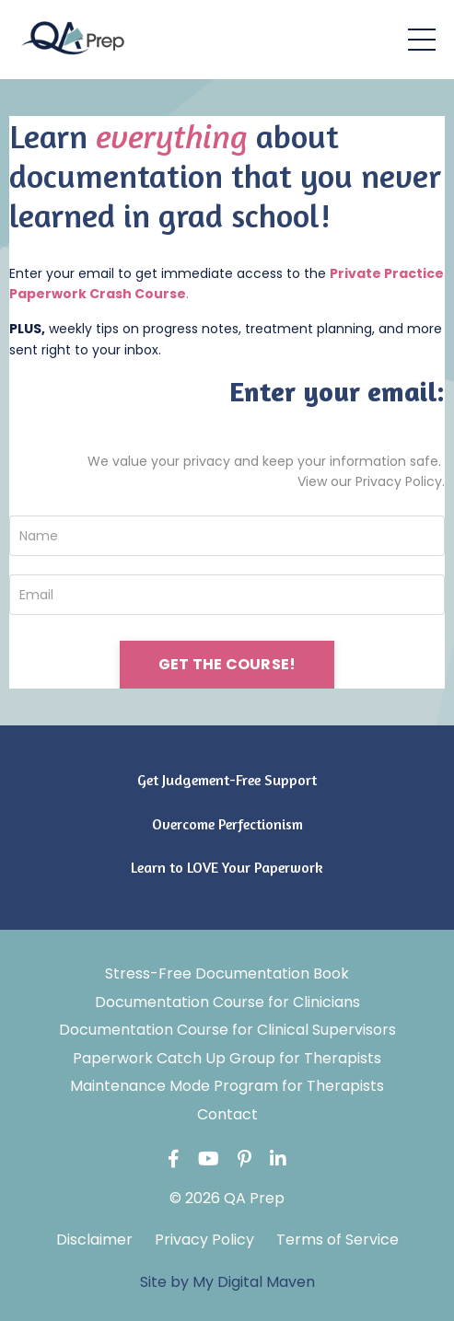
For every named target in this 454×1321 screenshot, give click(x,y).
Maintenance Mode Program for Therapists (227, 1085)
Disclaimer (94, 1239)
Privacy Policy (204, 1239)
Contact (227, 1114)
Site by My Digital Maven (227, 1281)
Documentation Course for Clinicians (227, 1002)
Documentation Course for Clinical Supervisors (227, 1029)
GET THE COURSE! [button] (227, 664)
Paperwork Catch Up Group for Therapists (227, 1058)
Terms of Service (337, 1239)
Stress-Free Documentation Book (227, 973)
